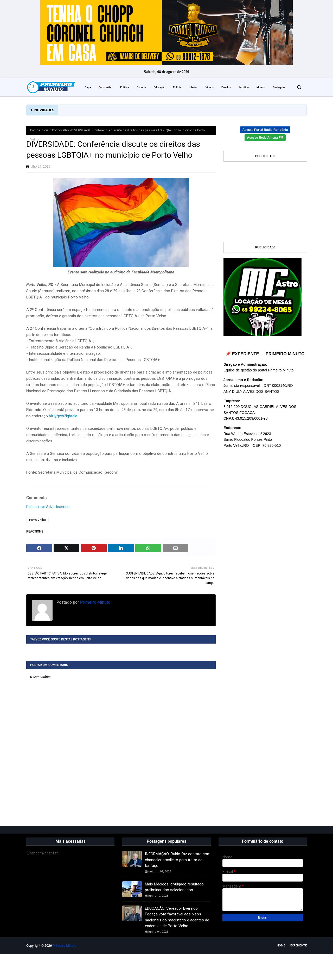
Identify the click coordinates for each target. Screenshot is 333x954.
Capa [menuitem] (88, 87)
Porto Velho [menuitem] (105, 87)
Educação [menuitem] (159, 87)
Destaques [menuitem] (279, 87)
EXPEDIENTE (298, 945)
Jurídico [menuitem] (244, 87)
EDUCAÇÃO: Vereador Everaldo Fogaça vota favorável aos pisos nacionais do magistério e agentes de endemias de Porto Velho (177, 917)
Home (281, 945)
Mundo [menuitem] (261, 87)
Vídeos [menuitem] (210, 87)
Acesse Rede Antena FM (265, 137)
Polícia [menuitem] (177, 87)
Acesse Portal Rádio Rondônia (265, 130)
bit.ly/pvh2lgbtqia (63, 416)
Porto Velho (60, 130)
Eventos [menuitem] (226, 87)
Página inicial (39, 130)
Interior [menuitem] (193, 87)
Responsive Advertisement (48, 507)
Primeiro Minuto (94, 602)
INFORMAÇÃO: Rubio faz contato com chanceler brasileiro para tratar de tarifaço (177, 860)
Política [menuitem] (124, 87)
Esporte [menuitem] (141, 87)
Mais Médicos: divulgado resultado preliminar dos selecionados (174, 887)
